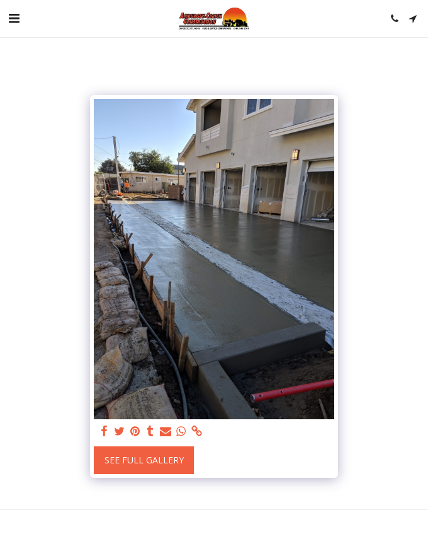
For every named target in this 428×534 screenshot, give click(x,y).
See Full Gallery (144, 460)
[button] (14, 18)
